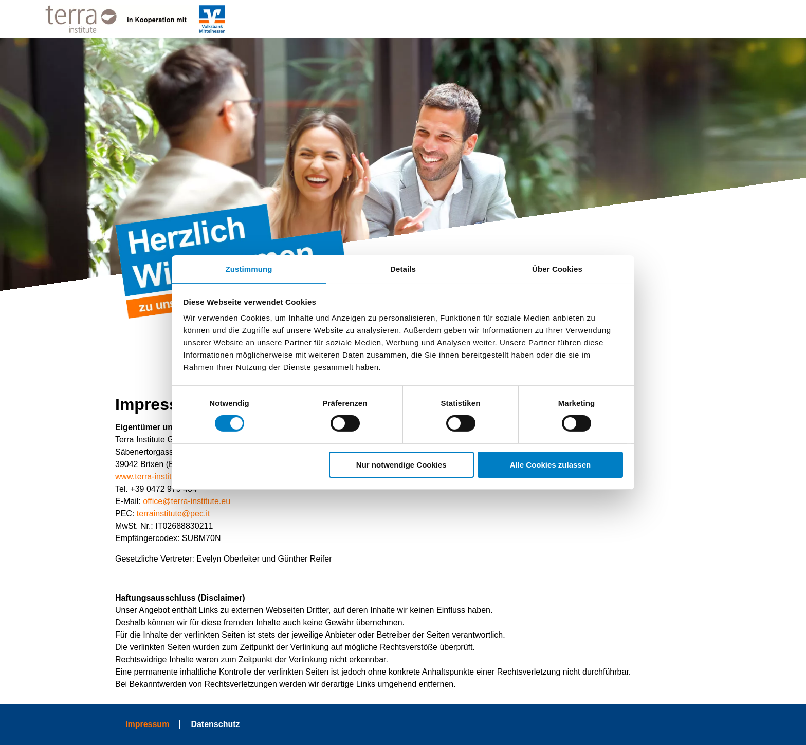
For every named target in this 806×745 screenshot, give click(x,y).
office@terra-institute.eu (186, 501)
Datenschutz (215, 724)
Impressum (147, 724)
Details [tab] (403, 269)
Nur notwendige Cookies (401, 464)
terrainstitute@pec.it (173, 513)
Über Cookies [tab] (557, 269)
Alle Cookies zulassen (550, 464)
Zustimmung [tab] (249, 269)
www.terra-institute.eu (154, 476)
